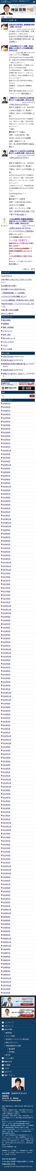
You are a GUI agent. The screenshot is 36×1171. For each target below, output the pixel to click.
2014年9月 (6, 703)
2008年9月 (6, 949)
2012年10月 (7, 786)
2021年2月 (6, 461)
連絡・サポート (9, 1075)
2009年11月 (7, 909)
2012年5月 (6, 805)
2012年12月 (7, 779)
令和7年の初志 (8, 360)
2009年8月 (6, 920)
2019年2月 (6, 512)
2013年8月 (6, 750)
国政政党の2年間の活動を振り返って (15, 364)
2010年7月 (6, 884)
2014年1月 (6, 732)
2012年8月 (6, 794)
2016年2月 (6, 642)
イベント (9, 17)
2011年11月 (7, 826)
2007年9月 (6, 989)
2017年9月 (6, 573)
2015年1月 (6, 689)
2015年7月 (6, 667)
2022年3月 (6, 439)
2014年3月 (6, 725)
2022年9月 (6, 425)
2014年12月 (7, 692)
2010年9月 (6, 877)
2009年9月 (6, 917)
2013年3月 (6, 768)
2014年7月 (6, 711)
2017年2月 (6, 598)
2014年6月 (6, 714)
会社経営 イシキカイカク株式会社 (17, 1039)
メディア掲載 (10, 1036)
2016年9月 (6, 617)
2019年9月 (6, 490)
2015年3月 (6, 682)
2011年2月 (6, 859)
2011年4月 (6, 851)
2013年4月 (6, 765)
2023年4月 (6, 418)
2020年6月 (6, 479)
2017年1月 (6, 602)
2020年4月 (6, 483)
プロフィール (9, 1026)
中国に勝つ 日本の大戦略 (9, 310)
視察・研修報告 (8, 327)
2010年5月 (6, 891)
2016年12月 (7, 606)
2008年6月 (6, 956)
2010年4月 (6, 895)
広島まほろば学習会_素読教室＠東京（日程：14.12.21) (22, 25)
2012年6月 (6, 801)
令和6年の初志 (8, 370)
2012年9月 (6, 790)
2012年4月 (6, 808)
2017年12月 (7, 562)
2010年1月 (6, 906)
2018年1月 (6, 559)
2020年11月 (7, 465)
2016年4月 (6, 635)
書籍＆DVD (8, 1061)
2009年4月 (6, 931)
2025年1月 (6, 407)
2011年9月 (6, 833)
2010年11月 (7, 870)
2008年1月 (6, 974)
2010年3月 (6, 899)
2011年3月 (6, 855)
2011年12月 (7, 823)
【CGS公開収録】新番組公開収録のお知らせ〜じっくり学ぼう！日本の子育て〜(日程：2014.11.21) (21, 221)
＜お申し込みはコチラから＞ (19, 104)
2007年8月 (6, 993)
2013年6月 (6, 757)
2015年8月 (6, 664)
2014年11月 (7, 696)
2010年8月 (6, 880)
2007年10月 (7, 985)
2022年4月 (6, 436)
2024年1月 (6, 414)
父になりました (6, 276)
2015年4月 (6, 678)
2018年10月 (7, 526)
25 (32, 269)
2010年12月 (7, 866)
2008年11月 (7, 942)
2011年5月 (6, 848)
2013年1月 (6, 776)
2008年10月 (7, 945)
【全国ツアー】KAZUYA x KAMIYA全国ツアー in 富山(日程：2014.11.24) (21, 99)
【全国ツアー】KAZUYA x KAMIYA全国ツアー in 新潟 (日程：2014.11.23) (21, 152)
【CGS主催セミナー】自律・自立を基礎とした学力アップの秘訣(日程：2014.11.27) (21, 48)
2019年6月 (6, 497)
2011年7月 (6, 841)
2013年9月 (6, 747)
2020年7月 (6, 476)
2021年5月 (6, 454)
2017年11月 (7, 566)
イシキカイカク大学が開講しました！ (14, 296)
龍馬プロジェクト (12, 1042)
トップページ (9, 1022)
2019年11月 (7, 486)
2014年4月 (6, 721)
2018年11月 (7, 523)
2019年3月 (6, 508)
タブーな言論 (7, 349)
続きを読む (26, 93)
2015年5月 (6, 674)
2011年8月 (6, 837)
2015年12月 (7, 649)
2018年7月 (6, 537)
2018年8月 (6, 533)
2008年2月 (6, 971)
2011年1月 (6, 862)
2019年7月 (6, 494)
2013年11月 (7, 739)
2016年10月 (7, 613)
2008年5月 (6, 960)
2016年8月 (6, 620)
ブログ (5, 345)
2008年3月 (6, 967)
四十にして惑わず (7, 313)
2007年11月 (7, 982)
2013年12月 (7, 736)
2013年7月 (6, 754)
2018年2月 (6, 555)
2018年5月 (6, 544)
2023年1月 (6, 421)
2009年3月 (6, 935)
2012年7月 (6, 797)
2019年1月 (6, 515)
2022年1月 (6, 447)
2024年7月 (6, 410)
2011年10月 (7, 830)
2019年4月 (6, 504)
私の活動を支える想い (9, 285)
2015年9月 (6, 660)
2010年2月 (6, 902)
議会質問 (12, 1049)
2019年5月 (6, 501)
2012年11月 (7, 783)
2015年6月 (6, 671)
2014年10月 (7, 700)
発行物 (8, 1055)
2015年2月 (6, 685)
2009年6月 (6, 924)
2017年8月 (6, 577)
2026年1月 (6, 403)
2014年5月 (6, 718)
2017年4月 (6, 591)
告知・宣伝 (23, 52)
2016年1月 (6, 645)
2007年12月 (7, 978)
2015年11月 (7, 653)
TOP (2, 17)
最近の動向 (7, 320)
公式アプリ (8, 1072)
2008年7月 (6, 953)
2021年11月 (7, 450)
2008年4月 (6, 964)
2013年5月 (6, 761)
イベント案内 (9, 1058)
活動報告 (6, 324)
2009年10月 (7, 913)
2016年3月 (6, 638)
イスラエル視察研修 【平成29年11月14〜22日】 (18, 300)
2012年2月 (6, 815)
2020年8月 (6, 472)
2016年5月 (6, 631)
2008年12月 (7, 938)
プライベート (7, 331)
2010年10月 (7, 873)
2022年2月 (6, 443)
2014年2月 (6, 729)
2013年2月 (6, 772)
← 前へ (24, 269)
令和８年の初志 (8, 356)
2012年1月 (6, 819)
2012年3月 (6, 812)
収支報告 (12, 1052)
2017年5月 (6, 588)
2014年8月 (6, 707)
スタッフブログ (8, 342)
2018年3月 (6, 551)
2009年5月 (6, 927)
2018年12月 (7, 519)
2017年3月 (6, 595)
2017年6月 (6, 584)
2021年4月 (6, 457)
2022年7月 (6, 429)
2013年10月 (7, 743)
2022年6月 (6, 432)
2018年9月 (6, 530)
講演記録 (9, 1033)
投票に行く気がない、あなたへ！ (14, 373)
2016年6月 (6, 627)
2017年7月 (6, 580)
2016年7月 (6, 624)
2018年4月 (6, 548)
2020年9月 (6, 468)
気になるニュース (9, 338)
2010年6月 (6, 888)
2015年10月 (7, 656)
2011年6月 (6, 844)
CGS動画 (7, 1065)
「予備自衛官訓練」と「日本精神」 (13, 293)
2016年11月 (7, 609)
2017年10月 (7, 570)
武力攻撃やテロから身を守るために (13, 289)
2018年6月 (6, 541)
